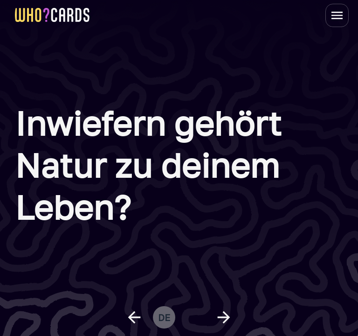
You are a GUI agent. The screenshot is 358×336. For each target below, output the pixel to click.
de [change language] (164, 317)
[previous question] (134, 317)
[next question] (224, 317)
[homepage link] (52, 15)
